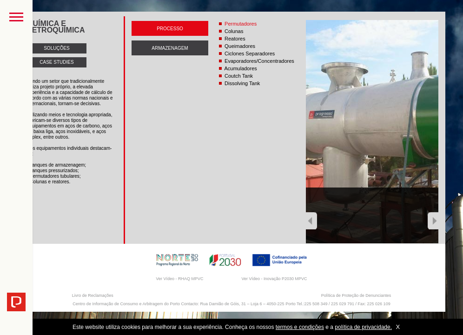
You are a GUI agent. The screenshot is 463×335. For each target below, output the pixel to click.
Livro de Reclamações (92, 295)
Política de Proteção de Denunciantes (356, 295)
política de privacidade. (363, 327)
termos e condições (300, 327)
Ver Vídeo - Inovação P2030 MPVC (274, 278)
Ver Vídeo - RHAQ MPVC (179, 278)
